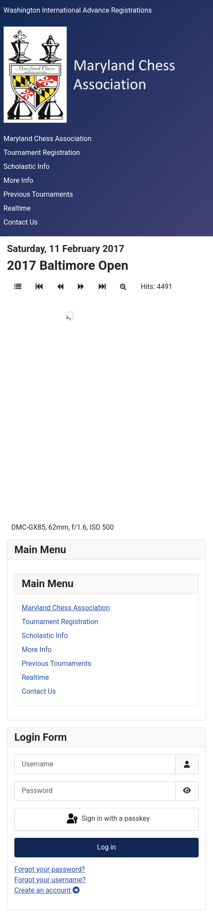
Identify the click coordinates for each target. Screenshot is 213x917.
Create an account (47, 890)
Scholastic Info (26, 166)
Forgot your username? (50, 880)
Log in (106, 847)
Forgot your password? (49, 869)
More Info (18, 180)
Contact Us (20, 222)
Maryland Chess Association (47, 138)
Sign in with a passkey (107, 819)
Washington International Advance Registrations (77, 10)
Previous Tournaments (38, 194)
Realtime (17, 208)
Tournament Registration (41, 152)
